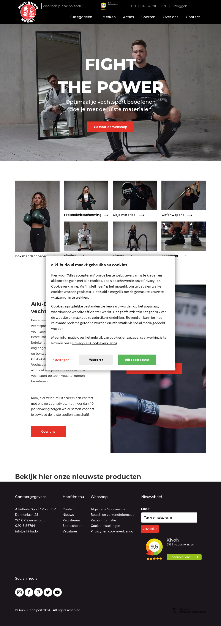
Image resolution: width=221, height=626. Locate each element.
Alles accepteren (137, 359)
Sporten (148, 17)
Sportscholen (72, 525)
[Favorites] (194, 6)
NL (154, 6)
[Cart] (200, 6)
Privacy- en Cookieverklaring (94, 343)
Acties (128, 17)
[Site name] (28, 12)
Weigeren (96, 359)
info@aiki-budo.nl (28, 531)
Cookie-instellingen (105, 525)
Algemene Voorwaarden (109, 509)
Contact (193, 17)
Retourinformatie (103, 520)
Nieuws (68, 514)
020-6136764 (25, 525)
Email (145, 509)
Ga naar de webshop (110, 127)
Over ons (170, 17)
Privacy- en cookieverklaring (112, 531)
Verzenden (150, 529)
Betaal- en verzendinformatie (112, 514)
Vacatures (70, 531)
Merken (109, 17)
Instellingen (60, 359)
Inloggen (180, 6)
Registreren (71, 520)
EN (163, 6)
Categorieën (82, 17)
